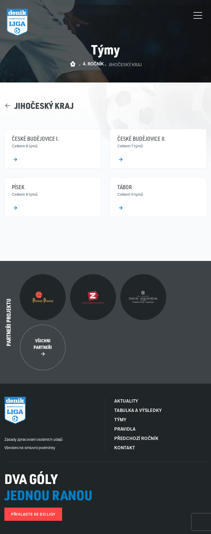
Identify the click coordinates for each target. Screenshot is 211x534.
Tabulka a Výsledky (138, 411)
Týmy (120, 420)
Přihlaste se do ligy (33, 515)
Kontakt (124, 448)
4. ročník (93, 64)
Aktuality (126, 401)
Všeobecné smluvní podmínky (29, 448)
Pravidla (124, 429)
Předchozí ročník (136, 439)
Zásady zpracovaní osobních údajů (33, 440)
